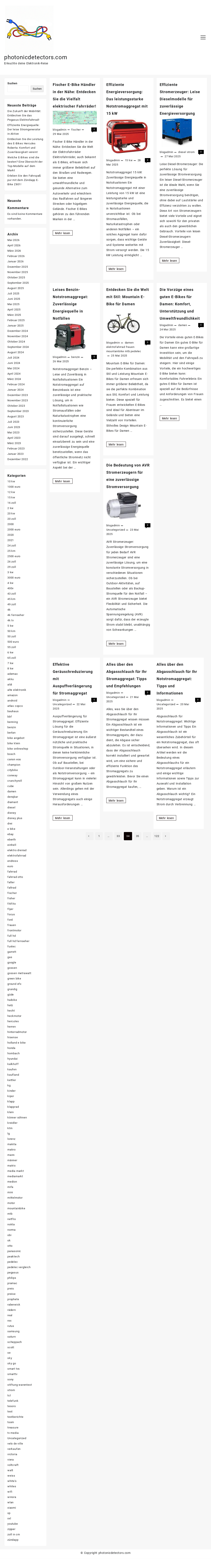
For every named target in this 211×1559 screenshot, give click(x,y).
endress (12, 861)
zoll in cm (13, 1534)
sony (10, 1379)
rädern (11, 1310)
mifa (10, 1187)
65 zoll (11, 658)
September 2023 (18, 411)
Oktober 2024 (16, 341)
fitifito (11, 903)
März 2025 (14, 315)
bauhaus (13, 711)
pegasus (13, 1272)
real (9, 1315)
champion (13, 764)
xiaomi (11, 1507)
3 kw (10, 572)
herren (11, 1026)
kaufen (12, 1069)
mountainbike (115, 351)
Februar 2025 (16, 320)
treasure (12, 1427)
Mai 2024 (13, 368)
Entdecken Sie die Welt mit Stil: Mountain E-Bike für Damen (127, 296)
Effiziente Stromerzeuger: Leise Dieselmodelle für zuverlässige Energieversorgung (180, 99)
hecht (11, 1010)
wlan (10, 1502)
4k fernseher (15, 615)
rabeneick (13, 1304)
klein (10, 1112)
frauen (130, 346)
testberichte (15, 1417)
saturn (11, 1336)
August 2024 (15, 352)
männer (12, 1160)
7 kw (10, 663)
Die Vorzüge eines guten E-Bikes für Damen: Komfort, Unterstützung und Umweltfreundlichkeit (180, 304)
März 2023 (14, 443)
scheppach (14, 1342)
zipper (11, 1529)
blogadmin (59, 129)
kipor (10, 1096)
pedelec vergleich (19, 1267)
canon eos (14, 759)
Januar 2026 (15, 261)
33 (118, 836)
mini (10, 1192)
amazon (12, 695)
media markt (15, 1171)
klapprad (13, 1107)
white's (12, 1481)
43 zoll (11, 593)
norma (11, 1229)
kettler (11, 1080)
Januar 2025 (15, 325)
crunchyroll (14, 780)
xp (9, 1513)
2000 (10, 524)
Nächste (167, 836)
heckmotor (14, 1016)
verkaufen (14, 1449)
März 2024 (14, 379)
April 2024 (14, 373)
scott (10, 1347)
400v (10, 588)
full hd (11, 935)
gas (9, 957)
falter (11, 882)
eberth (11, 839)
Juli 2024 (13, 357)
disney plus (14, 818)
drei (9, 823)
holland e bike (16, 1042)
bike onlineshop (17, 748)
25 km (11, 551)
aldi (9, 684)
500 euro (13, 642)
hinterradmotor (17, 1032)
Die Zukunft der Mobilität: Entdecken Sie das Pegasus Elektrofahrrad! (24, 115)
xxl (9, 1518)
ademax (12, 674)
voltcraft (13, 1465)
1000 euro (13, 486)
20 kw (11, 513)
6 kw (10, 652)
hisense (12, 1037)
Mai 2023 (13, 432)
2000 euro (13, 529)
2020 (10, 535)
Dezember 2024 (17, 331)
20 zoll (11, 519)
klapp (11, 1101)
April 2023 (14, 438)
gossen (12, 968)
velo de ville (15, 1443)
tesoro (11, 1406)
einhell (11, 845)
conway (12, 775)
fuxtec (11, 946)
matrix (11, 1165)
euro (10, 866)
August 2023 (15, 416)
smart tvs (13, 1368)
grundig (12, 989)
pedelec (136, 351)
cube (10, 786)
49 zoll (11, 604)
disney (11, 813)
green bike (14, 978)
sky (9, 1358)
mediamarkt (15, 1176)
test (10, 1411)
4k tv (10, 620)
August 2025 (15, 288)
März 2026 (14, 250)
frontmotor (14, 930)
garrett (11, 952)
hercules (13, 1021)
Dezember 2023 (17, 395)
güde (10, 994)
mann (11, 1155)
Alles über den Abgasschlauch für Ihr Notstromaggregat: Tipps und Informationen (177, 678)
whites (11, 1486)
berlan (11, 732)
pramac (12, 1283)
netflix (11, 1219)
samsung (13, 1331)
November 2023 (17, 400)
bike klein (13, 743)
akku (10, 679)
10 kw (11, 481)
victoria (12, 1454)
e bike (11, 829)
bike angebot (16, 738)
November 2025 (17, 272)
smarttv (12, 1374)
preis (10, 1288)
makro (11, 1149)
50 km (11, 631)
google (11, 962)
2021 (10, 540)
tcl (9, 1395)
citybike (12, 770)
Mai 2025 (13, 304)
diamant (12, 802)
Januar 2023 (15, 454)
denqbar (12, 797)
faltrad (11, 887)
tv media (13, 1433)
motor (11, 1203)
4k (9, 609)
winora (11, 1497)
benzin (75, 357)
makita (11, 1144)
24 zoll (11, 545)
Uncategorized (115, 529)
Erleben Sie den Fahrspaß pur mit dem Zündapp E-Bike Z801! (24, 180)
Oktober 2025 (16, 277)
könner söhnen (17, 1117)
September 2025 (18, 283)
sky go (11, 1363)
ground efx (14, 984)
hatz (10, 1005)
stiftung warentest (19, 1385)
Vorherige (88, 836)
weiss (11, 1475)
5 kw (10, 625)
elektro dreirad (17, 850)
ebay (10, 834)
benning (12, 722)
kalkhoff (13, 1064)
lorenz (11, 1139)
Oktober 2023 (16, 405)
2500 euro (13, 556)
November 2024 (17, 336)
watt (10, 1470)
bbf (9, 716)
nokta (11, 1224)
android (12, 700)
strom (191, 152)
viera (10, 1459)
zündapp (13, 1540)
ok (9, 1240)
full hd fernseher (18, 941)
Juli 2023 (13, 422)
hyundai (12, 1058)
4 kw (10, 583)
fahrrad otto (15, 877)
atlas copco (15, 706)
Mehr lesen (63, 233)
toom (10, 1422)
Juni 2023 (13, 427)
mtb (127, 351)
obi (9, 1235)
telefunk (12, 1401)
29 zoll (11, 567)
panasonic (14, 1251)
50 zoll (11, 636)
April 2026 (14, 245)
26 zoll (11, 561)
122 (157, 836)
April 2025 (14, 309)
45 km (11, 599)
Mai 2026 (13, 240)
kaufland (13, 1074)
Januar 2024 (15, 389)
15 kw (129, 160)
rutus (10, 1326)
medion (12, 1181)
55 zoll (11, 647)
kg (9, 1085)
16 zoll (11, 503)
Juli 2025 (13, 293)
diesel (182, 152)
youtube (12, 1523)
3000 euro (13, 577)
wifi (9, 1491)
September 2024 (18, 347)
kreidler (12, 1123)
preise (11, 1294)
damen (129, 342)
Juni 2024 (13, 363)
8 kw (10, 668)
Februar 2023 (16, 448)
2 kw (10, 508)
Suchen (12, 83)
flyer (10, 909)
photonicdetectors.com (38, 57)
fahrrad (12, 871)
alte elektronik (16, 690)
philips (11, 1278)
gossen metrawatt (19, 973)
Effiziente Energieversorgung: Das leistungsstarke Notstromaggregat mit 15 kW (127, 99)
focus (11, 914)
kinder (11, 1091)
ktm (9, 1128)
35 (137, 836)
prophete (13, 1299)
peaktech (13, 1256)
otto (10, 1246)
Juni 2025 (13, 299)
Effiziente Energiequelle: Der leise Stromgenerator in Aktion (23, 129)
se (9, 1352)
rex (9, 1320)
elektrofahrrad (115, 346)
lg (8, 1133)
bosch (11, 754)
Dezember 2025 (17, 267)
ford (10, 919)
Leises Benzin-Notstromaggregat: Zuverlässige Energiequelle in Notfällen (70, 304)
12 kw (11, 492)
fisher (11, 898)
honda (11, 1048)
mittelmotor (15, 1197)
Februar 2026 (16, 256)
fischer (76, 129)
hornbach (13, 1053)
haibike (12, 1000)
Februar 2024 (16, 384)
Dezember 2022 (17, 459)
